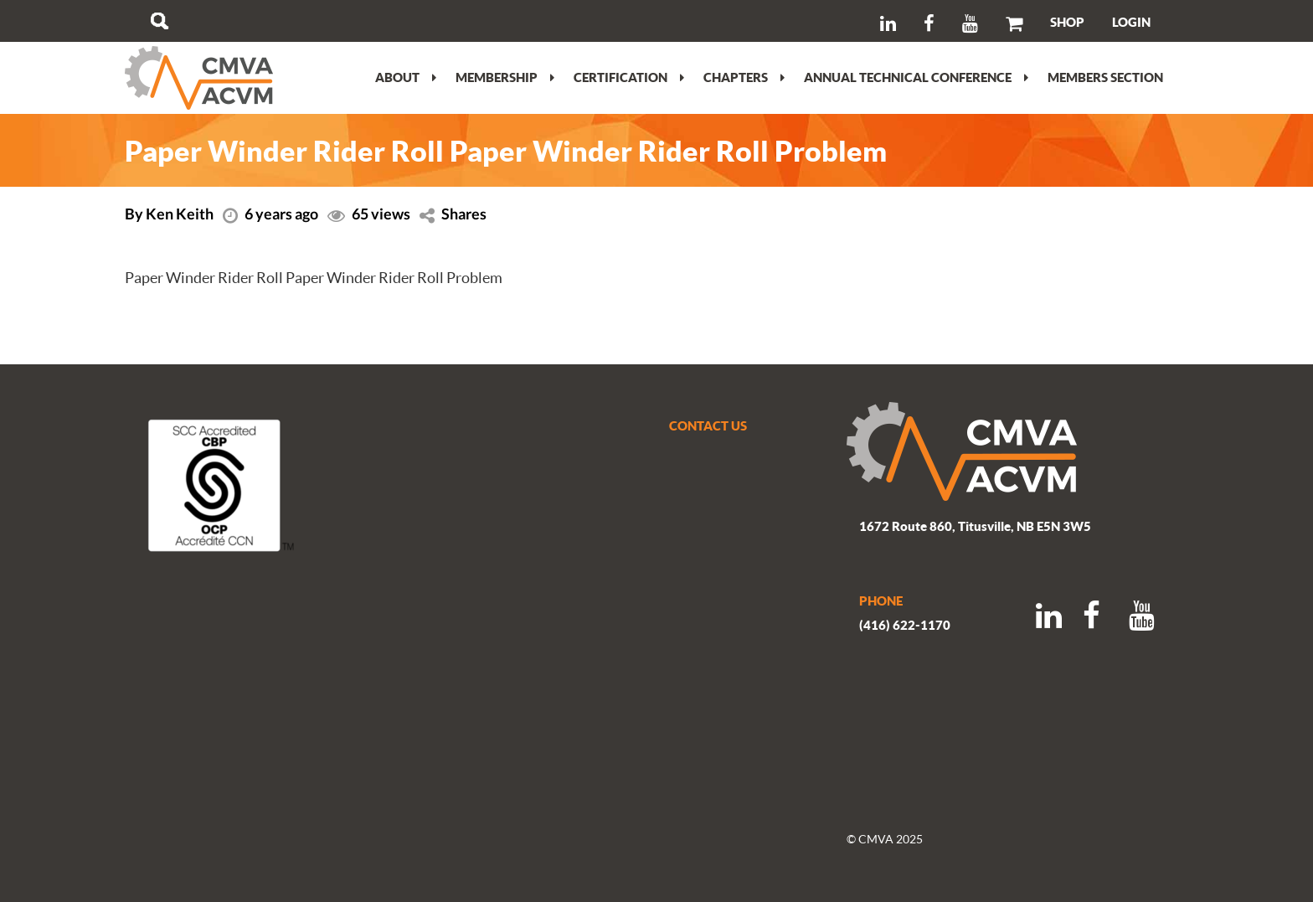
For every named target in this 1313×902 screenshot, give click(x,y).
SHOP (1067, 21)
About (405, 77)
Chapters (744, 77)
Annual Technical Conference (916, 77)
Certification (629, 77)
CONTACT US (708, 425)
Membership (505, 77)
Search (159, 21)
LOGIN (1131, 21)
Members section (1105, 77)
